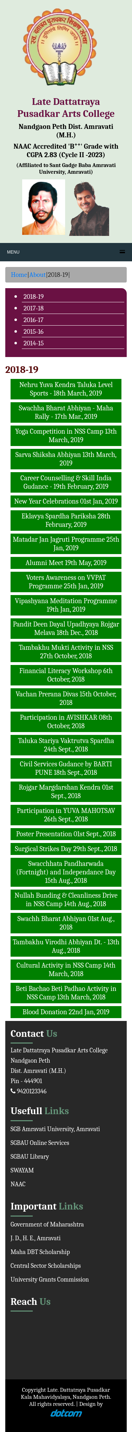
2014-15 (34, 343)
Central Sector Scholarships (46, 1266)
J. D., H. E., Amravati (36, 1238)
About (37, 275)
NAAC (18, 1184)
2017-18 (34, 308)
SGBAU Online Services (40, 1143)
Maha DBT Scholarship (40, 1252)
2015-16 (34, 331)
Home (19, 275)
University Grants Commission (50, 1279)
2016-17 (34, 320)
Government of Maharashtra (47, 1224)
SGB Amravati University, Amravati (55, 1129)
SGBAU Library (30, 1156)
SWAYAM (22, 1170)
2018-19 (34, 297)
